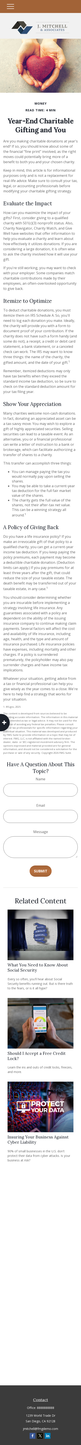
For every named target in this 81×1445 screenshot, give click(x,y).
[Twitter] (40, 1436)
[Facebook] (32, 1436)
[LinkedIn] (48, 1436)
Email (40, 805)
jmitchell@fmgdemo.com (40, 1429)
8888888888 (45, 1408)
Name (40, 779)
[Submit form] (41, 871)
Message (40, 831)
